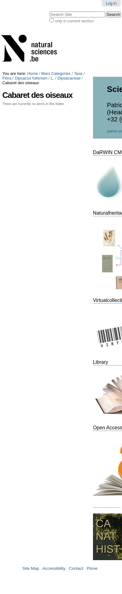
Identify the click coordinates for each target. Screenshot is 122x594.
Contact (76, 568)
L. (52, 78)
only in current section (74, 21)
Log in (111, 3)
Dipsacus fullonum (31, 78)
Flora (7, 78)
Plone (92, 568)
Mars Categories (56, 73)
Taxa (78, 73)
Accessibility (54, 568)
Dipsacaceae (69, 78)
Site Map (30, 568)
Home (32, 73)
